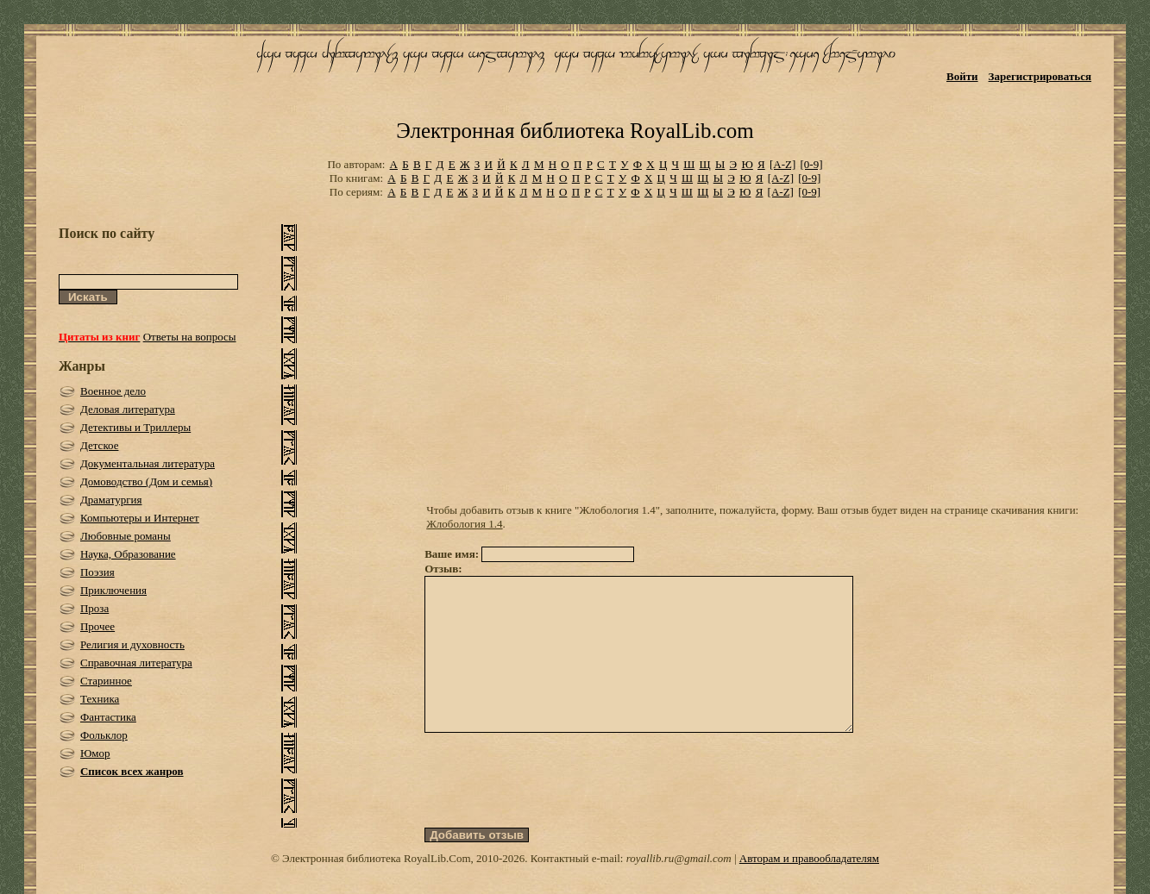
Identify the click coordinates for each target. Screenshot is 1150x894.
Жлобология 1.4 (464, 523)
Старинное (106, 680)
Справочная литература (136, 662)
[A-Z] (782, 164)
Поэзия (97, 572)
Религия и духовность (132, 644)
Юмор (95, 753)
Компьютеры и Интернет (139, 517)
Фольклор (104, 734)
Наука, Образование (128, 553)
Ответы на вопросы (189, 336)
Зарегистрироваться (1040, 76)
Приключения (113, 590)
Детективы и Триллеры (135, 427)
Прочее (97, 626)
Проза (94, 608)
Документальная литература (147, 463)
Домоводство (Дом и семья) (146, 481)
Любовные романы (125, 535)
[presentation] (555, 811)
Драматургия (111, 499)
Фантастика (108, 716)
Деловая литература (127, 409)
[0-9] (812, 164)
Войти (962, 76)
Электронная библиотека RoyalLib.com (574, 130)
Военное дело (113, 390)
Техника (99, 698)
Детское (99, 445)
